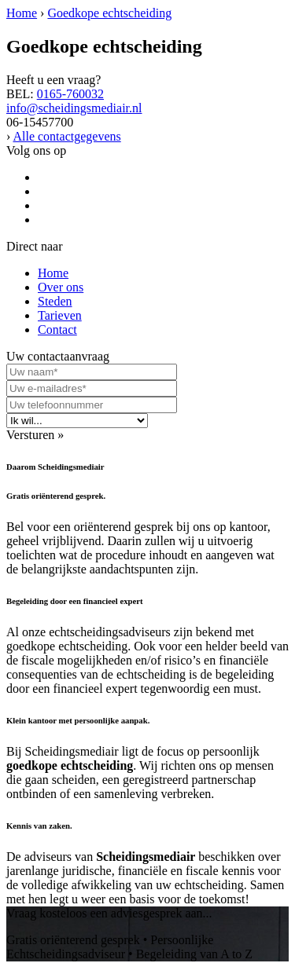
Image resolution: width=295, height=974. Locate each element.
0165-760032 (70, 94)
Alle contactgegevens (66, 136)
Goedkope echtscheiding (109, 13)
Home (21, 13)
